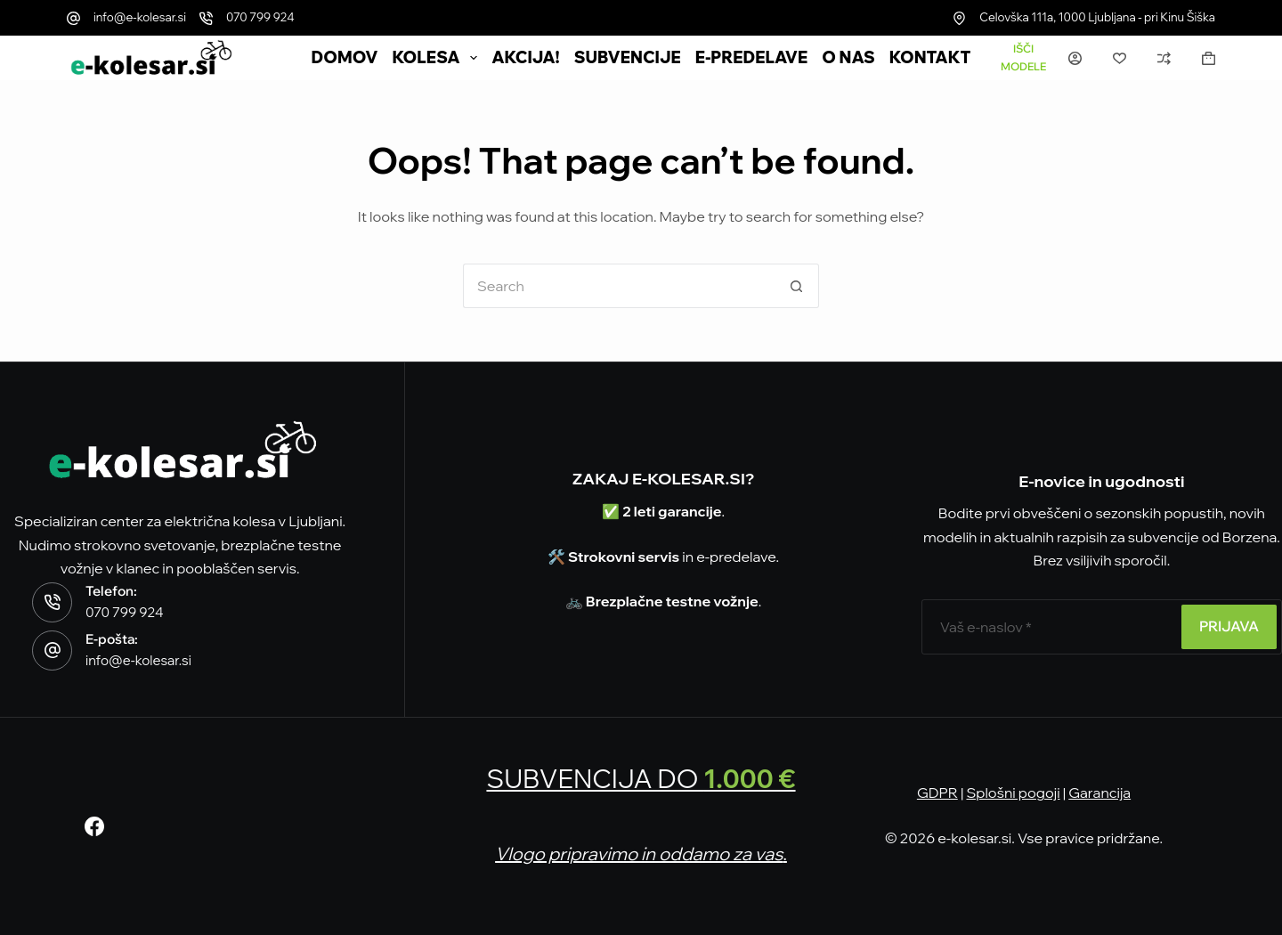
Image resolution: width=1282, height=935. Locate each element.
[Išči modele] (1023, 58)
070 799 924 (260, 17)
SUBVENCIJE (627, 58)
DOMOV (345, 58)
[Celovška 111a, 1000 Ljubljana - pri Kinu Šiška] (959, 18)
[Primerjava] (1164, 58)
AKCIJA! (525, 58)
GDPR (937, 792)
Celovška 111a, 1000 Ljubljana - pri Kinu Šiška (1097, 17)
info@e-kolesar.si (139, 17)
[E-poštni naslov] (1049, 627)
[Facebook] (94, 826)
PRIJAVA (1229, 626)
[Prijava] (1075, 58)
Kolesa (439, 58)
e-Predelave (751, 58)
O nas (848, 58)
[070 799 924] (206, 18)
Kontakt (930, 58)
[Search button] (797, 286)
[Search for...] (619, 286)
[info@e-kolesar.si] (73, 18)
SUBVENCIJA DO (640, 778)
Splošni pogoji (1012, 792)
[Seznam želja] (1119, 58)
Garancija (1099, 792)
